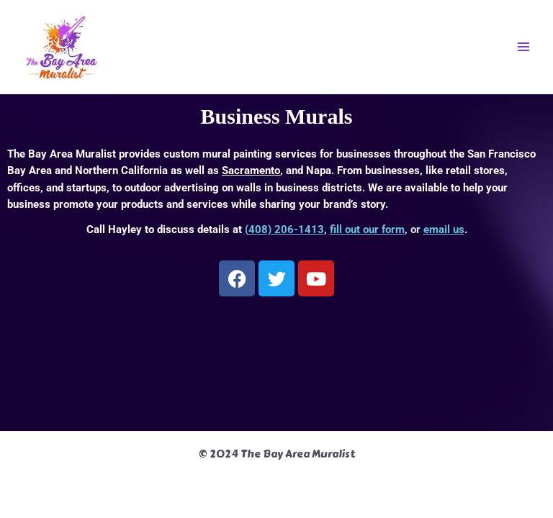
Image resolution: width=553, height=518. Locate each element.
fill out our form (367, 229)
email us (443, 229)
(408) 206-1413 (284, 229)
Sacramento (251, 170)
